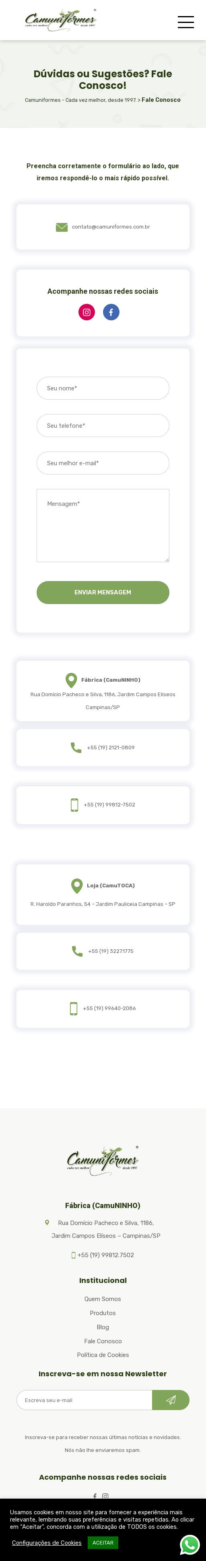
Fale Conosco (103, 1341)
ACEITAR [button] (103, 1543)
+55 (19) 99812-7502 (109, 805)
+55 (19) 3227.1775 (111, 951)
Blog (103, 1327)
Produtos (103, 1313)
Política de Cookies (103, 1355)
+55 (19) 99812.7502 (106, 1255)
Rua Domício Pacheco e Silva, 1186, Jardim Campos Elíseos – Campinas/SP (106, 1229)
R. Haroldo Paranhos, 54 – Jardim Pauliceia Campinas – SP (103, 904)
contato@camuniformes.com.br (103, 227)
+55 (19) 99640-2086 (109, 1008)
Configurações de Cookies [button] (47, 1543)
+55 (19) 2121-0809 (111, 747)
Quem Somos (102, 1299)
